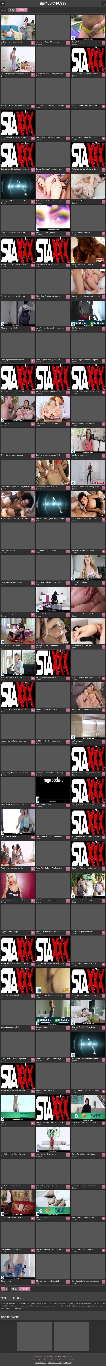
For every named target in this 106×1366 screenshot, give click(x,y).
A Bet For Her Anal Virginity (82, 900)
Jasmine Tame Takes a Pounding (13, 232)
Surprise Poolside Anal (44, 1027)
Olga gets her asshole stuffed (47, 1281)
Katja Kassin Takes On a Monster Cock (15, 105)
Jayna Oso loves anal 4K (81, 232)
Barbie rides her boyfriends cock (84, 1217)
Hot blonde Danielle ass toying (47, 709)
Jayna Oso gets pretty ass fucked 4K (15, 773)
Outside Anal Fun (78, 42)
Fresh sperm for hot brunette (12, 868)
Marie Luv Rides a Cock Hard (82, 264)
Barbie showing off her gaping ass (49, 169)
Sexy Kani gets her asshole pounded (85, 1281)
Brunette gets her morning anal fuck (14, 74)
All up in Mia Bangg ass (80, 201)
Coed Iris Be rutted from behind (48, 137)
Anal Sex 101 (5, 423)
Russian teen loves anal (45, 1090)
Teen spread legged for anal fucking (49, 773)
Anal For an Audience (79, 455)
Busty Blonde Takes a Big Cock (83, 1154)
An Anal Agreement (79, 741)
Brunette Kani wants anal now (12, 455)
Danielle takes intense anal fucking (49, 455)
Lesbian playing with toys (10, 614)
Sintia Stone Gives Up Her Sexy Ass (14, 804)
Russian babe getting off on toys (48, 1059)
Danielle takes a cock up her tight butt (15, 487)
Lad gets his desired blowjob (11, 42)
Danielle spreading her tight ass (83, 423)
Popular (21, 10)
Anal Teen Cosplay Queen (45, 232)
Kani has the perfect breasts (82, 932)
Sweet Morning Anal (43, 804)
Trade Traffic (40, 1363)
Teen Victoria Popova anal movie (84, 1186)
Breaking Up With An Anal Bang (83, 1027)
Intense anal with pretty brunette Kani (86, 1090)
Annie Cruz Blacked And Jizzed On (48, 42)
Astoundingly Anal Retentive (11, 1217)
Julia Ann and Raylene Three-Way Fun (50, 328)
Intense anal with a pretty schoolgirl (49, 74)
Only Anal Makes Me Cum (45, 1217)
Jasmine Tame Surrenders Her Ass (49, 836)
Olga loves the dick (8, 550)
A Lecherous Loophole (9, 328)
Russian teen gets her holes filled (13, 741)
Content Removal (55, 1363)
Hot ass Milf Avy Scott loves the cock (15, 709)
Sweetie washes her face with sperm (85, 709)
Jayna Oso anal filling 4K (10, 932)
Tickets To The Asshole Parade (47, 423)
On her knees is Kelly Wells (46, 677)
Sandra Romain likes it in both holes (14, 519)
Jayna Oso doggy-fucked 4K (82, 1249)
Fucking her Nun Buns (44, 614)
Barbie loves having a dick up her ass (14, 296)
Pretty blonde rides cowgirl (11, 1186)
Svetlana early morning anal (11, 1249)
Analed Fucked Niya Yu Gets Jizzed (49, 995)
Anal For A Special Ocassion (11, 677)
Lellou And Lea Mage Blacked (12, 582)
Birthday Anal (6, 1281)
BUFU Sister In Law (79, 328)
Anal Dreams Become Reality (82, 646)
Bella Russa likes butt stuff (46, 487)
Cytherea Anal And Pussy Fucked (48, 1249)
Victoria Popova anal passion (47, 646)
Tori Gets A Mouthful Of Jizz (46, 550)
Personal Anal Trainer (9, 836)
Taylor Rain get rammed (10, 995)
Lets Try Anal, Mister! (79, 582)
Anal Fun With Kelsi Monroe (46, 1154)
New (12, 10)
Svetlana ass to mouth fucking (83, 137)
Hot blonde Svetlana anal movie (48, 741)
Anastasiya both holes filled (82, 614)
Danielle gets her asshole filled (12, 360)
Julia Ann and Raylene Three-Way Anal (86, 105)
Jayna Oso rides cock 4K (10, 1027)
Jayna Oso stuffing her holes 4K (48, 582)
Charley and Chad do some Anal (13, 201)
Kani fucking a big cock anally (47, 1186)
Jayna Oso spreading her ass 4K (84, 963)
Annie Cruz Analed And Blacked (83, 550)
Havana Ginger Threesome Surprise (85, 360)
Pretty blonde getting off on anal (13, 1154)
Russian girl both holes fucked (47, 932)
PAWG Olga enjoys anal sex (46, 900)
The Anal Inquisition (8, 1122)
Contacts (67, 1363)
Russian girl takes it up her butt (48, 360)
